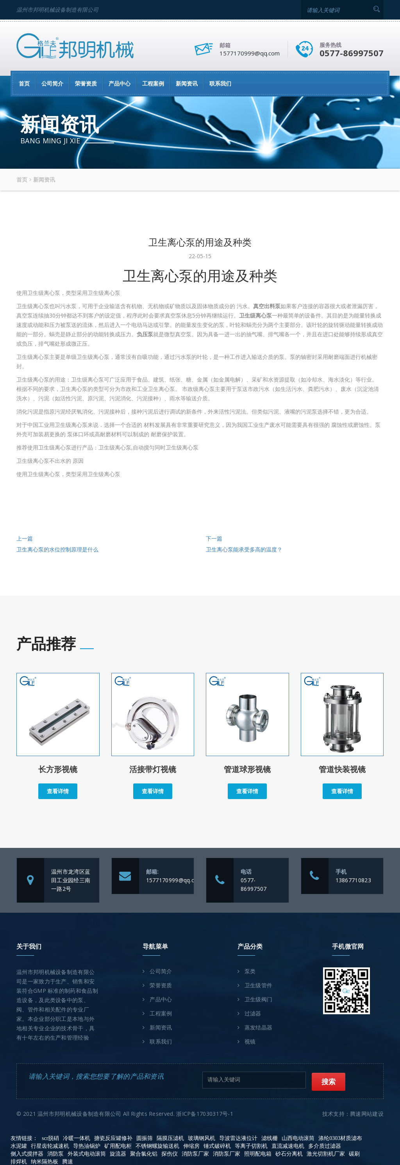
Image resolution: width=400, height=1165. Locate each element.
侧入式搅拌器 (27, 1153)
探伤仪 (169, 1153)
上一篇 (24, 539)
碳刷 (354, 1153)
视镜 (250, 1042)
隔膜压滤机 (170, 1137)
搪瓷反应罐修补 (113, 1137)
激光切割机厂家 (326, 1153)
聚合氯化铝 (143, 1153)
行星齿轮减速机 (50, 1145)
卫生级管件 (259, 986)
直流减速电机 (287, 1145)
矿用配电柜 (118, 1145)
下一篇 (214, 539)
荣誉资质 (86, 82)
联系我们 (220, 82)
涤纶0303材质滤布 (340, 1137)
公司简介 (52, 82)
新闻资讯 (187, 82)
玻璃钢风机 (201, 1137)
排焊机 (19, 1161)
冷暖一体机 (76, 1137)
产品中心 (119, 82)
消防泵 (55, 1153)
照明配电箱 (257, 1153)
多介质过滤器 (324, 1145)
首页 (24, 82)
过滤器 (253, 1014)
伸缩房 (191, 1145)
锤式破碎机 (217, 1145)
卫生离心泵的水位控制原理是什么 (57, 550)
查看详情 (58, 791)
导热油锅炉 (86, 1145)
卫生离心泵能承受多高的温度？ (244, 550)
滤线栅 (269, 1137)
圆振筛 (144, 1137)
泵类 (250, 972)
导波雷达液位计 (238, 1137)
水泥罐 (19, 1145)
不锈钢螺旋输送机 (157, 1145)
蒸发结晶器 (259, 1028)
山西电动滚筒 (298, 1137)
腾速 (67, 1161)
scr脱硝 (50, 1137)
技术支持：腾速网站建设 (353, 1113)
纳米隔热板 (44, 1161)
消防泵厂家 (195, 1153)
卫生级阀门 (259, 1000)
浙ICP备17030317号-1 (204, 1113)
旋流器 (118, 1153)
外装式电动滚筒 (87, 1153)
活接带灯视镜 (152, 770)
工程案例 (153, 82)
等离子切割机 (251, 1145)
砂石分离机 (289, 1153)
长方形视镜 (57, 770)
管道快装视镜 (342, 770)
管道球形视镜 (247, 770)
